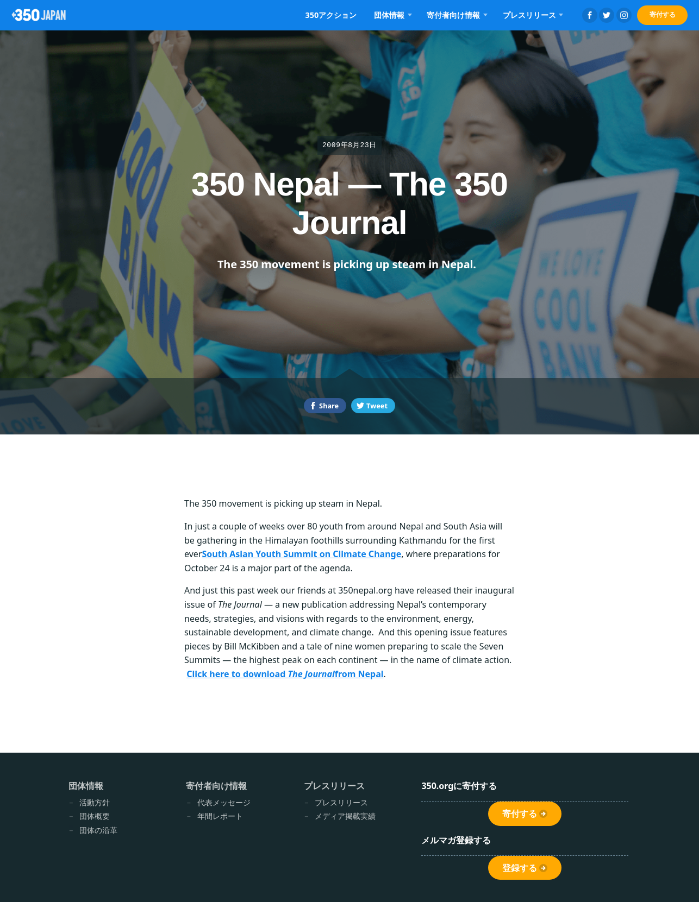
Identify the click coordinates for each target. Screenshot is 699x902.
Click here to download (237, 674)
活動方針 (94, 802)
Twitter (606, 15)
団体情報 (389, 15)
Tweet (377, 406)
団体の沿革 (98, 830)
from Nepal (359, 674)
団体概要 (94, 816)
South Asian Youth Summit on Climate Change (301, 554)
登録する (519, 868)
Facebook (589, 15)
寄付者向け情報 (453, 15)
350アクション (331, 15)
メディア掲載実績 (345, 816)
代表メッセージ (224, 802)
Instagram (624, 15)
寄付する (663, 14)
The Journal (311, 674)
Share (329, 406)
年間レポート (220, 816)
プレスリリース (529, 15)
